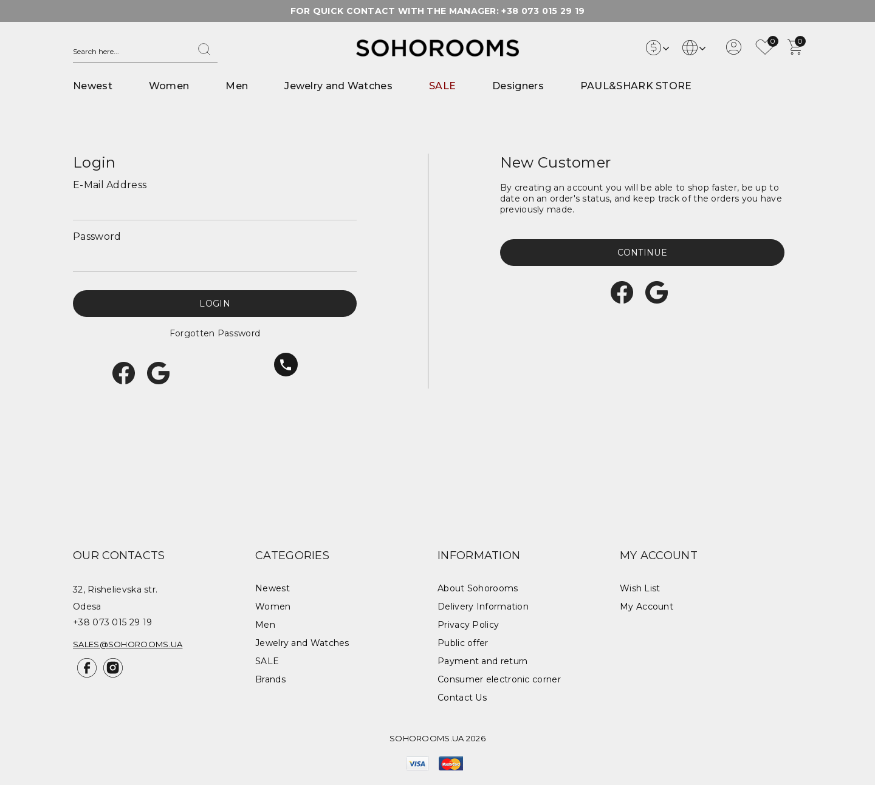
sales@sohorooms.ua (127, 644)
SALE (442, 86)
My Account (646, 606)
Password (97, 236)
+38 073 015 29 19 (543, 10)
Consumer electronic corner (499, 679)
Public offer (463, 642)
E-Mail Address (109, 185)
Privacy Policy (468, 624)
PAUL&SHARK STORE (636, 86)
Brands (270, 679)
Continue (642, 252)
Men (236, 86)
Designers (518, 86)
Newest (92, 86)
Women (169, 86)
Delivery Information (483, 606)
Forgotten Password (215, 333)
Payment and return (482, 661)
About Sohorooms (477, 588)
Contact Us (462, 697)
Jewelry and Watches (338, 86)
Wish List (640, 588)
